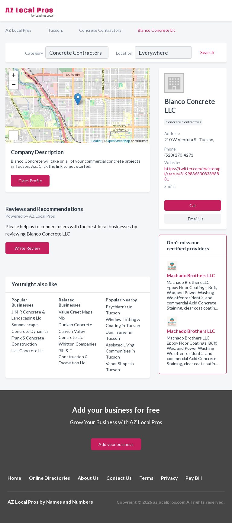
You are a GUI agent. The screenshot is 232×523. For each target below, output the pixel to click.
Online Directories (49, 478)
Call (192, 205)
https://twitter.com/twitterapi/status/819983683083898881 (192, 173)
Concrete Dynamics (30, 331)
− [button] (14, 84)
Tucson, (55, 30)
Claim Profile (30, 180)
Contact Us (119, 478)
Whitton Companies (78, 343)
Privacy (169, 478)
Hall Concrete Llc (27, 350)
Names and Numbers (69, 502)
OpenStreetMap (118, 141)
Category (34, 53)
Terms (146, 478)
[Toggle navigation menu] (224, 11)
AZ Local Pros (18, 30)
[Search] (206, 52)
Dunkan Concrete (75, 324)
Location (124, 53)
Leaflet (97, 141)
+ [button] (14, 75)
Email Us (196, 218)
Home (14, 478)
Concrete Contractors (100, 30)
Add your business (116, 444)
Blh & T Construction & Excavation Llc (73, 356)
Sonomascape (24, 324)
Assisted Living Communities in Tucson (120, 350)
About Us (88, 478)
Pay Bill (193, 478)
